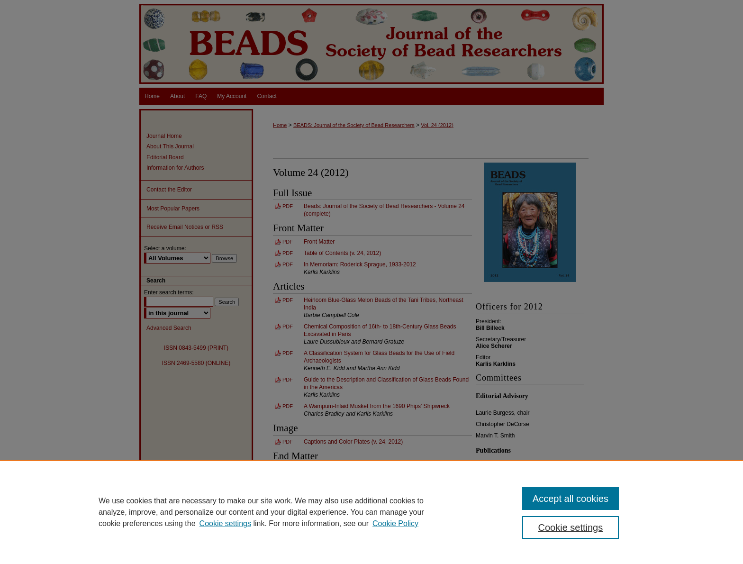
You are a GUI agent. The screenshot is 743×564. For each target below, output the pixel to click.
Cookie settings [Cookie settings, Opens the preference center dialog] (570, 527)
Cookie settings (225, 523)
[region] (371, 512)
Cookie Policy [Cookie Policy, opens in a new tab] (395, 523)
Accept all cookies (570, 498)
